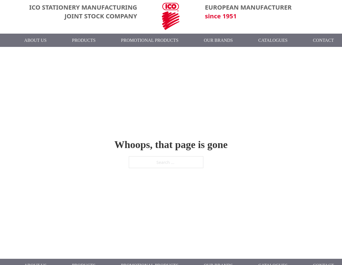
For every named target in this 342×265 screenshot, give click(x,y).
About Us (35, 40)
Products (84, 40)
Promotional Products (149, 40)
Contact (323, 40)
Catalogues (272, 40)
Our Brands (218, 40)
